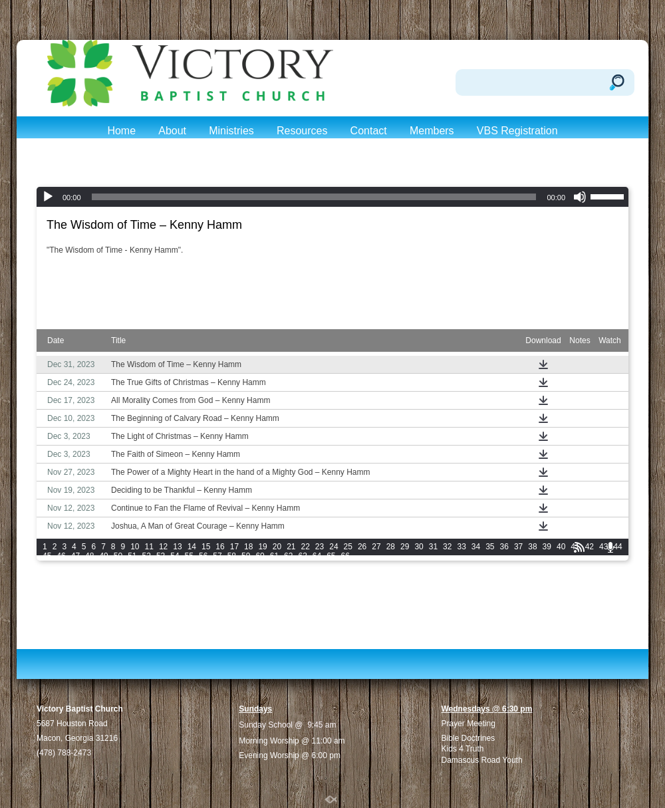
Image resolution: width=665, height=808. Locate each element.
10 (134, 546)
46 (61, 556)
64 (317, 556)
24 (333, 546)
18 (248, 546)
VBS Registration (517, 130)
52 (146, 556)
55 (189, 556)
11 (149, 546)
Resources (302, 130)
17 (234, 546)
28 (390, 546)
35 (489, 546)
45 (47, 556)
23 (319, 546)
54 (174, 556)
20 (277, 546)
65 (331, 556)
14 (192, 546)
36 (504, 546)
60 (259, 556)
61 (274, 556)
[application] (332, 197)
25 (348, 546)
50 (118, 556)
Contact (368, 130)
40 (561, 546)
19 (262, 546)
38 (532, 546)
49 (103, 556)
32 (447, 546)
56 (203, 556)
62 (288, 556)
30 (418, 546)
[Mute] (580, 196)
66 (345, 556)
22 (305, 546)
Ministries (231, 130)
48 (89, 556)
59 (245, 556)
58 (231, 556)
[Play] (48, 196)
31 (433, 546)
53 (160, 556)
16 (219, 546)
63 (302, 556)
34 (475, 546)
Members (432, 130)
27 (376, 546)
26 (362, 546)
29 (404, 546)
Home (121, 130)
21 (291, 546)
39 (547, 546)
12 (163, 546)
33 (461, 546)
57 (217, 556)
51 (132, 556)
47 (75, 556)
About (172, 130)
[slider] (314, 197)
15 (205, 546)
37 (518, 546)
